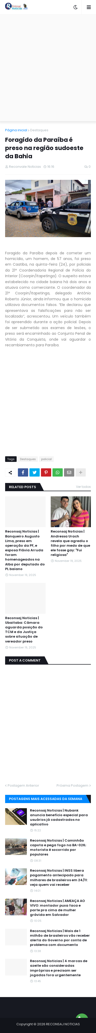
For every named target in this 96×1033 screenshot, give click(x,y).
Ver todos (83, 487)
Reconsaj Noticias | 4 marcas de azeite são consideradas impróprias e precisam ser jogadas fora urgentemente (58, 968)
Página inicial (16, 130)
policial (46, 459)
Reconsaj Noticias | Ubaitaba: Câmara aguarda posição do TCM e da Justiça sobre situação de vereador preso (24, 630)
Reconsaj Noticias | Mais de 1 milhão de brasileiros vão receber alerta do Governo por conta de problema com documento (60, 938)
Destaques (39, 130)
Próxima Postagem (72, 785)
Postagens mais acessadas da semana (45, 798)
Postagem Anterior (23, 785)
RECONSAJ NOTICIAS (63, 1024)
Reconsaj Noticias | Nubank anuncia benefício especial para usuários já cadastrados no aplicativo (59, 817)
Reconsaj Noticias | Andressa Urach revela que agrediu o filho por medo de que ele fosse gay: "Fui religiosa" (70, 543)
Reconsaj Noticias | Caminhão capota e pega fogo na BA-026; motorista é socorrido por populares (58, 847)
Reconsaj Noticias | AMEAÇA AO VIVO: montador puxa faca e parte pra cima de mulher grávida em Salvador (57, 908)
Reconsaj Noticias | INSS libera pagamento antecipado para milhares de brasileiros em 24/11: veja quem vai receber (59, 877)
